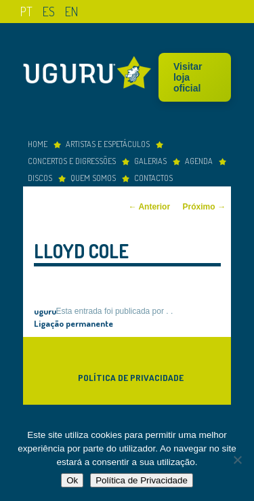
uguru (45, 311)
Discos (40, 177)
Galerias (150, 160)
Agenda (199, 160)
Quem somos (93, 177)
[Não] (237, 459)
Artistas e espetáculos (108, 143)
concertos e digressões (72, 160)
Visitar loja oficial (188, 77)
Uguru (90, 74)
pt (26, 11)
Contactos (153, 177)
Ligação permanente (73, 323)
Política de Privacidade (131, 377)
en (71, 11)
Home (37, 143)
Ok (72, 480)
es (49, 11)
